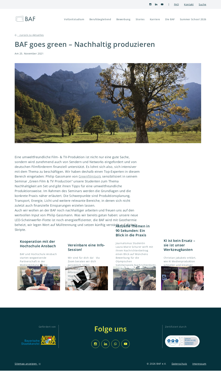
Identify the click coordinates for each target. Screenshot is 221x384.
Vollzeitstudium (74, 19)
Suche (202, 4)
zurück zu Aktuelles (29, 35)
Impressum (199, 363)
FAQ (176, 4)
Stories (140, 19)
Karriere (155, 19)
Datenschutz (179, 363)
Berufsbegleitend (100, 19)
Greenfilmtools (90, 176)
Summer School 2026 (193, 19)
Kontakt (189, 4)
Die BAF (170, 19)
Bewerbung (123, 19)
